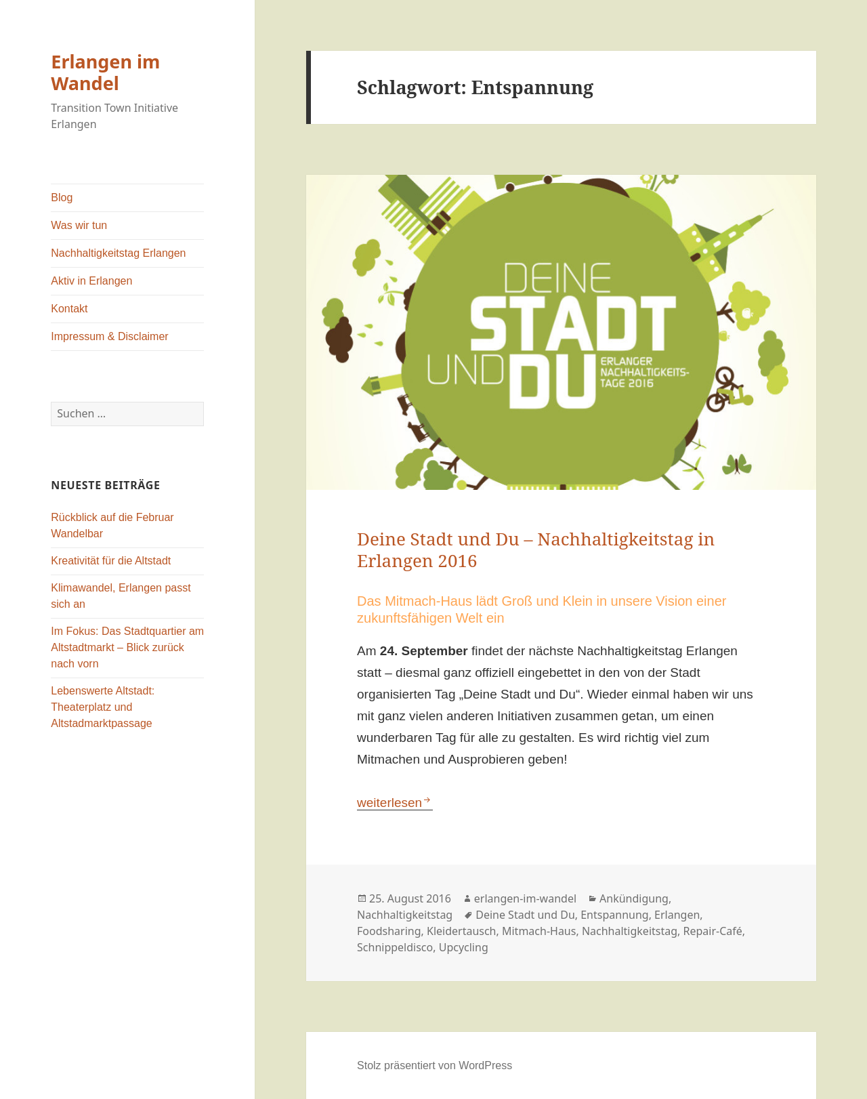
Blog (61, 197)
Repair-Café (712, 931)
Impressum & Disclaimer (109, 336)
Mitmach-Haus (539, 931)
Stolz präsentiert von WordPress (434, 1065)
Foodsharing (389, 931)
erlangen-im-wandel (525, 898)
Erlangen (677, 914)
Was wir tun (79, 225)
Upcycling (463, 947)
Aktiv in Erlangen (91, 281)
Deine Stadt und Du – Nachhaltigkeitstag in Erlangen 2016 (536, 549)
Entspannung (614, 914)
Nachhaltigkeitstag (404, 914)
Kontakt (69, 308)
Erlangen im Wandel (105, 72)
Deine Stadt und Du (525, 914)
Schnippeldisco (395, 947)
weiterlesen (395, 802)
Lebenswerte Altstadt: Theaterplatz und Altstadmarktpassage (102, 707)
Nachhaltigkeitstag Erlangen (118, 253)
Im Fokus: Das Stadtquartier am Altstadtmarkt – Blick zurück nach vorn (127, 647)
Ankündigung (634, 898)
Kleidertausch (461, 931)
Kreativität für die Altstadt (111, 560)
